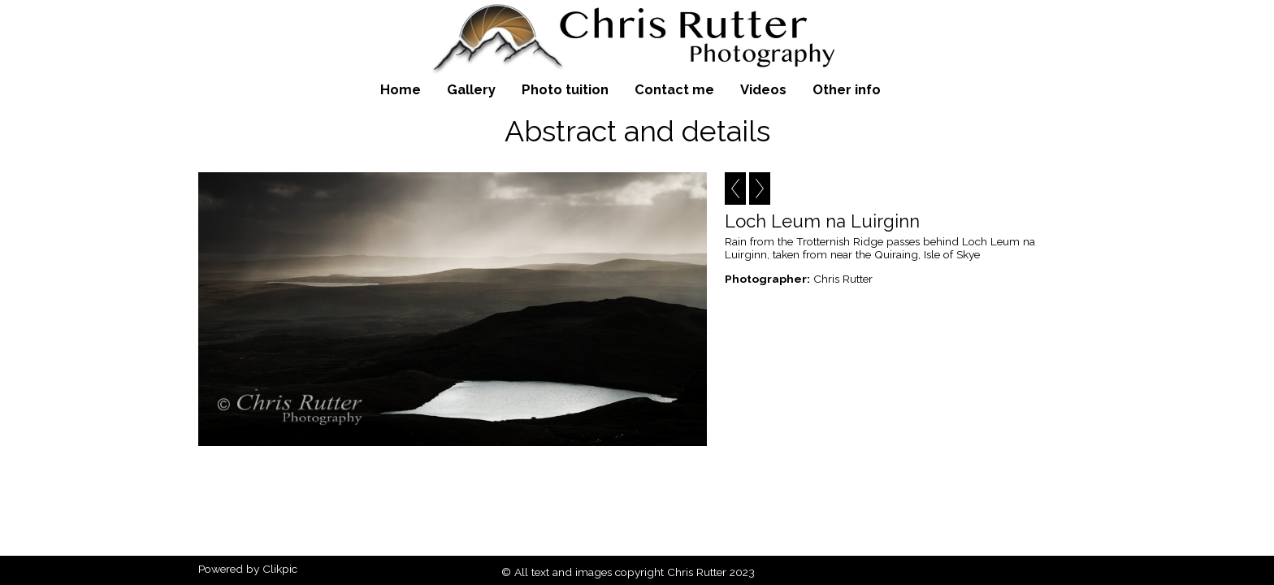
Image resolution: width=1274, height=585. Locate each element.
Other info (846, 89)
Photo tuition (565, 89)
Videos (763, 89)
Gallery (471, 89)
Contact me (674, 89)
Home (400, 89)
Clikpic (279, 568)
